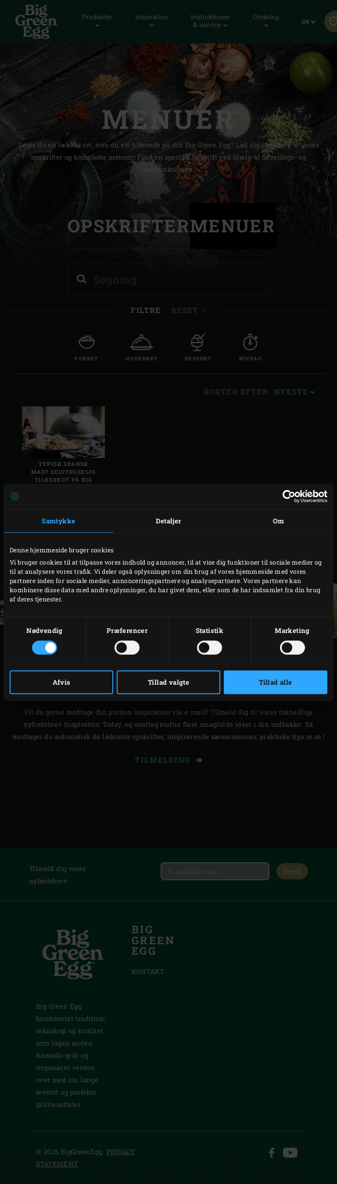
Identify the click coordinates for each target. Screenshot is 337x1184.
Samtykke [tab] (58, 520)
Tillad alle (275, 682)
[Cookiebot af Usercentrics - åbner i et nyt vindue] (289, 496)
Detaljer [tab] (168, 520)
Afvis (62, 682)
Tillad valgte (168, 682)
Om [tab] (278, 520)
